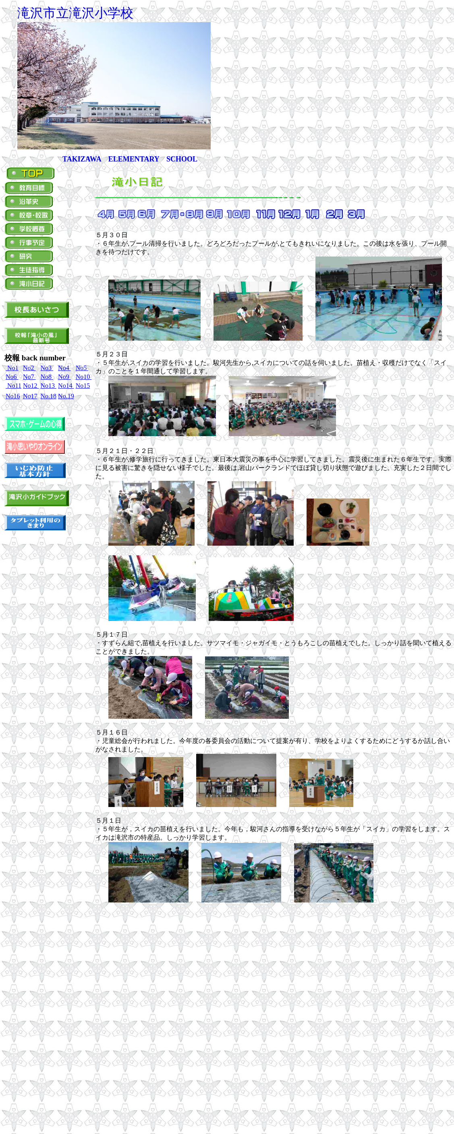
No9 (64, 376)
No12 (31, 385)
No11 (13, 385)
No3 (47, 367)
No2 (29, 367)
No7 (29, 376)
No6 (12, 376)
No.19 (66, 396)
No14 (66, 385)
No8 (47, 376)
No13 (49, 385)
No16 (13, 396)
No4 (64, 367)
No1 (12, 367)
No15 (83, 385)
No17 (30, 396)
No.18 (49, 396)
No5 (82, 367)
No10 (84, 376)
